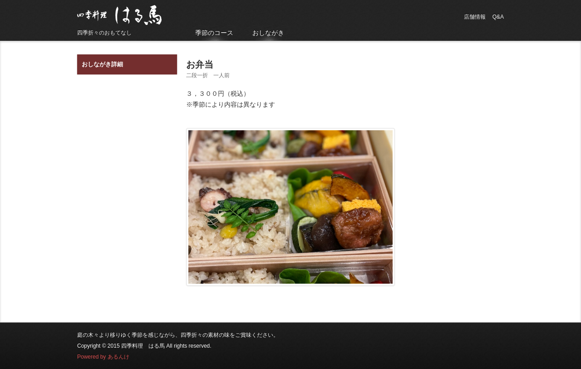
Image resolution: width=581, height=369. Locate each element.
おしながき (268, 32)
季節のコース (214, 32)
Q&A (498, 17)
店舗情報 (475, 17)
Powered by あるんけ (103, 357)
